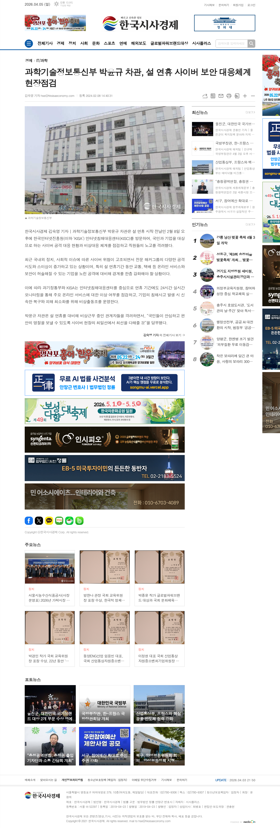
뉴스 (33, 545)
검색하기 (251, 43)
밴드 (79, 521)
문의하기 (223, 5)
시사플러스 (201, 43)
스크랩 (237, 96)
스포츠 (109, 43)
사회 (84, 43)
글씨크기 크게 (245, 96)
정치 (72, 43)
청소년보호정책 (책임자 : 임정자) (107, 780)
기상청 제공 (65, 5)
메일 (221, 96)
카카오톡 (49, 521)
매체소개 (30, 780)
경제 (60, 43)
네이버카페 (69, 521)
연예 (123, 43)
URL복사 (205, 96)
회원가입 (238, 5)
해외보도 (138, 43)
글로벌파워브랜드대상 (169, 43)
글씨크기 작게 (253, 96)
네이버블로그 (59, 521)
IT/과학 (41, 60)
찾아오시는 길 (48, 780)
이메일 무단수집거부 (144, 780)
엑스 (39, 521)
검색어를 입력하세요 (231, 43)
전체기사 (44, 43)
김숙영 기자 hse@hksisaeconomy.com (50, 95)
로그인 (251, 5)
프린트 (229, 96)
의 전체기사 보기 (162, 335)
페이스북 (29, 521)
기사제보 (209, 5)
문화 (96, 43)
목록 (213, 96)
